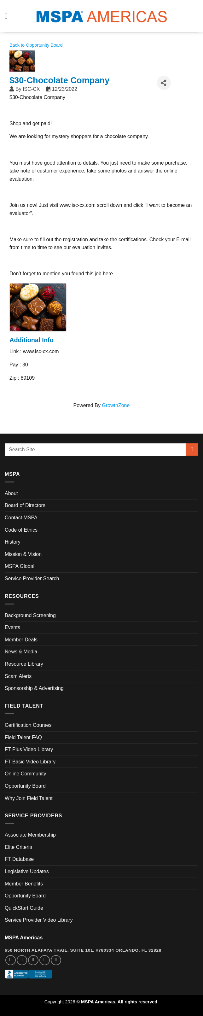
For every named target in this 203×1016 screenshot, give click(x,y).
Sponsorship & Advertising (34, 688)
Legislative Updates (27, 871)
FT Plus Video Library (29, 749)
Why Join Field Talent (29, 798)
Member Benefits (24, 883)
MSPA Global (19, 566)
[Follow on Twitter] (33, 960)
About (11, 493)
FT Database (19, 859)
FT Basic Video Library (30, 761)
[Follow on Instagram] (22, 960)
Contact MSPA (21, 517)
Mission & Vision (23, 554)
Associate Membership (30, 835)
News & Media (21, 651)
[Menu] (8, 16)
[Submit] (192, 449)
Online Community (25, 773)
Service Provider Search (32, 578)
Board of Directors (25, 505)
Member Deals (21, 639)
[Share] (164, 83)
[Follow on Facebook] (10, 960)
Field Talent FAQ (23, 737)
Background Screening (30, 615)
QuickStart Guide (24, 908)
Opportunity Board (25, 786)
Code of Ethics (21, 530)
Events (12, 627)
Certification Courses (28, 725)
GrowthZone (116, 405)
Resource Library (24, 664)
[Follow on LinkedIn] (44, 960)
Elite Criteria (18, 847)
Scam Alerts (18, 676)
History (12, 542)
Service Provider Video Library (39, 920)
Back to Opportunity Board (36, 45)
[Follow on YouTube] (56, 960)
